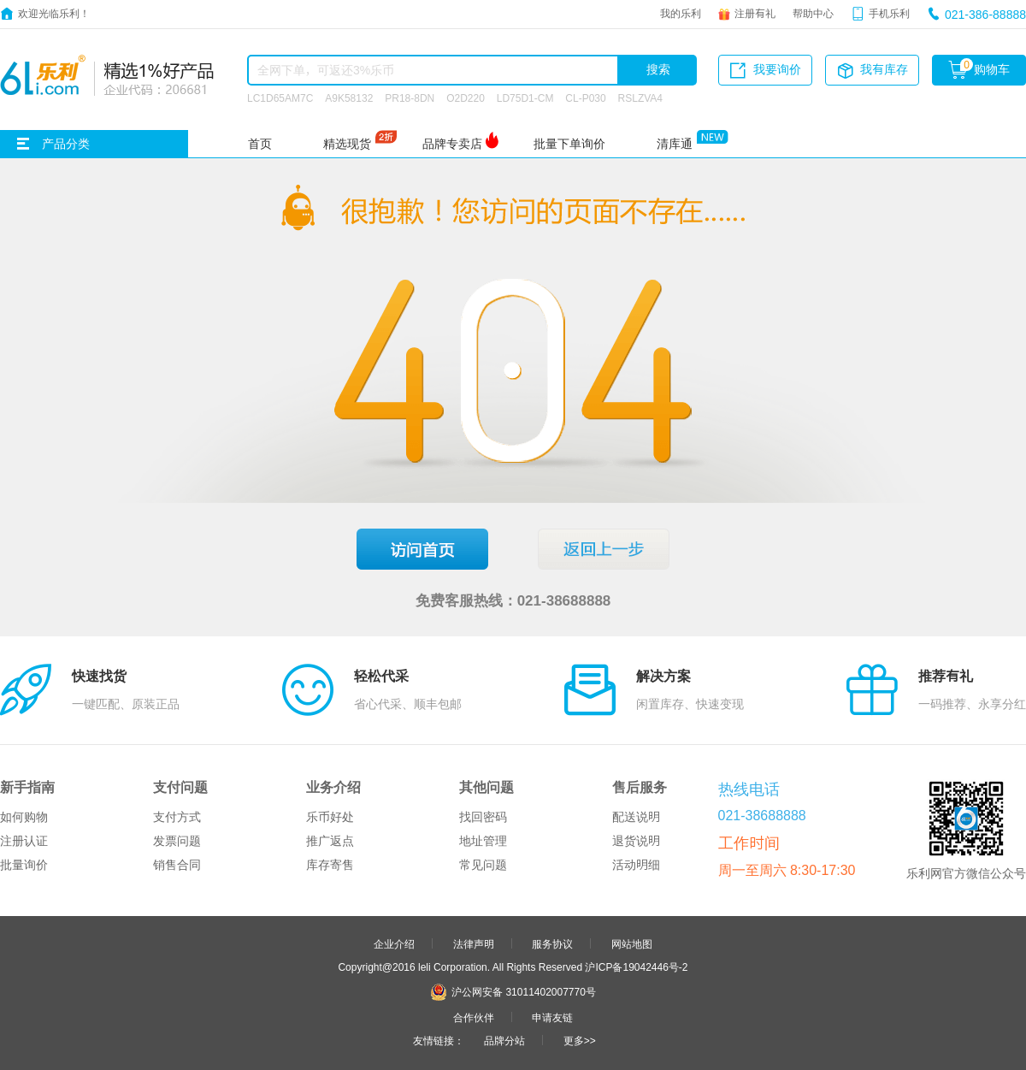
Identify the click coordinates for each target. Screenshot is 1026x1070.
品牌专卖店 (452, 144)
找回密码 (483, 817)
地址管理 (483, 841)
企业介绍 (394, 943)
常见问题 (483, 865)
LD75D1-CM (525, 97)
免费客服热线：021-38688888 (513, 600)
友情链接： (438, 1040)
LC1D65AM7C (280, 97)
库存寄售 (330, 865)
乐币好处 (330, 817)
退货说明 (636, 841)
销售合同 (177, 865)
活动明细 (636, 865)
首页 (260, 144)
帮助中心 (813, 13)
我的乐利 (680, 13)
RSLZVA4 (640, 97)
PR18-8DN (409, 97)
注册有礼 (754, 13)
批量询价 (24, 865)
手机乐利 (889, 13)
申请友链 (552, 1017)
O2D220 (465, 97)
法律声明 (473, 943)
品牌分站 (504, 1040)
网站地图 (631, 943)
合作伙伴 (473, 1017)
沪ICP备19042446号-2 (636, 966)
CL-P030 (585, 97)
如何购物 (24, 817)
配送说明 (636, 817)
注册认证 (24, 841)
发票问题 (177, 841)
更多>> (579, 1040)
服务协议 (552, 943)
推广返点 (330, 841)
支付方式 (177, 817)
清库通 (675, 144)
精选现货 (347, 144)
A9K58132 (349, 97)
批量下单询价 (569, 144)
